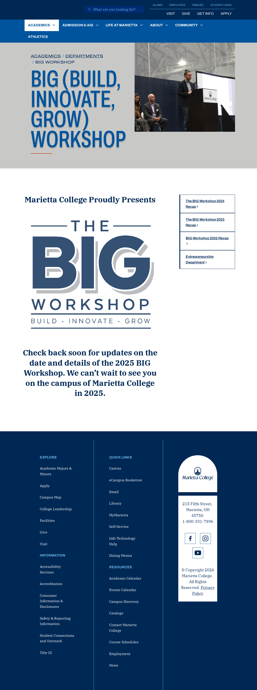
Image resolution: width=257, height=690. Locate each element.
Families (198, 5)
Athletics (38, 36)
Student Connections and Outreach (57, 638)
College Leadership (56, 509)
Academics (39, 25)
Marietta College (197, 473)
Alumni (157, 5)
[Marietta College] (51, 10)
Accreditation (51, 584)
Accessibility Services (50, 569)
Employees (177, 5)
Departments (84, 56)
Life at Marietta (122, 25)
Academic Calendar (125, 578)
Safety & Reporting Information (55, 621)
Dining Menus (120, 555)
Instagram (205, 538)
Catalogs (116, 613)
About (156, 25)
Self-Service (119, 526)
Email (114, 492)
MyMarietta (118, 515)
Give (186, 13)
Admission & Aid (77, 25)
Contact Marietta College (123, 628)
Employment (119, 654)
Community (186, 25)
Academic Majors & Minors (56, 471)
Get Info (205, 13)
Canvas (115, 468)
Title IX (46, 652)
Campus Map (50, 497)
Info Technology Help (122, 541)
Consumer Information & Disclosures (51, 601)
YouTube (197, 552)
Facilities (47, 520)
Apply (226, 13)
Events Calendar (122, 590)
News (113, 665)
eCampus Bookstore (125, 480)
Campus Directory (124, 601)
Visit (171, 13)
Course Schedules (124, 642)
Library (115, 503)
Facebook (190, 538)
